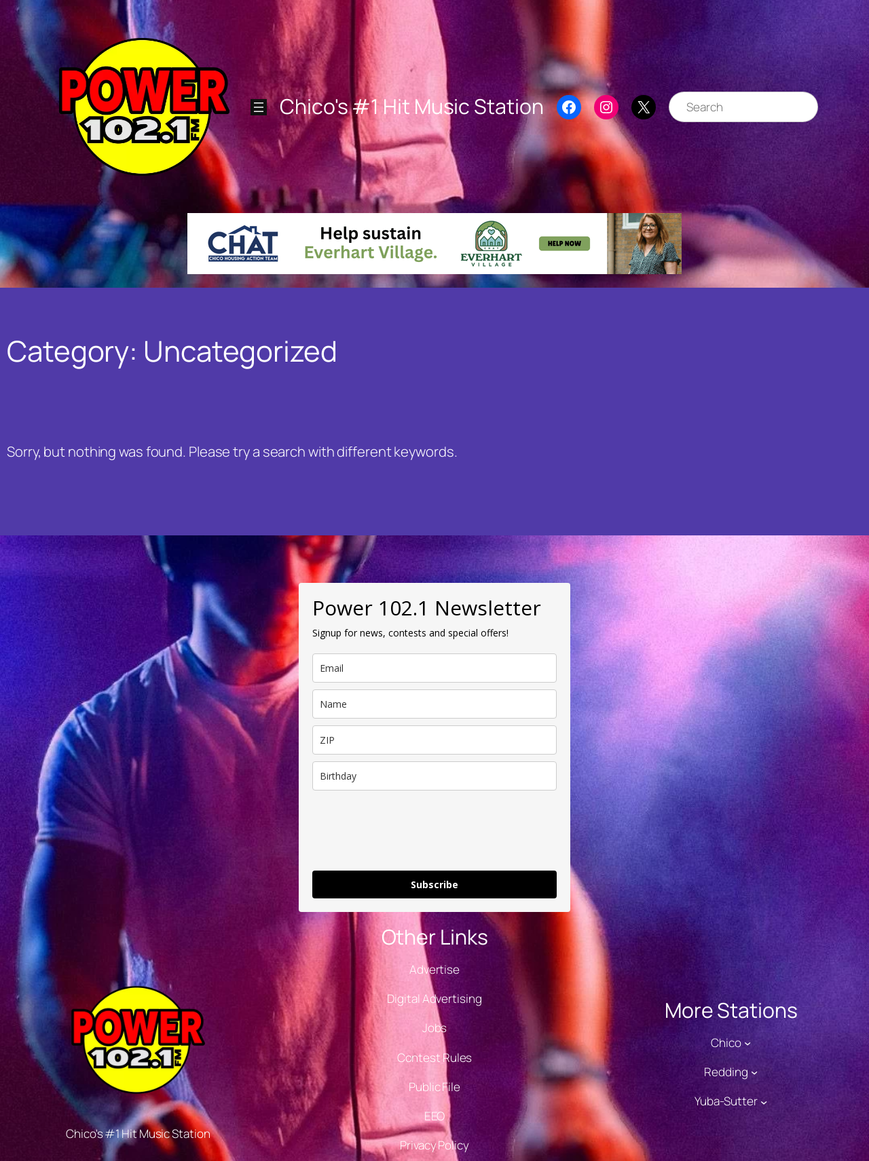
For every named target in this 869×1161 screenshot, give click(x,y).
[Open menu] (259, 107)
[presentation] (415, 830)
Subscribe (434, 884)
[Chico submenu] (747, 1043)
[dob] (434, 776)
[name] (434, 704)
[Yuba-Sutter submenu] (763, 1101)
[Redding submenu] (754, 1072)
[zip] (434, 740)
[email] (434, 668)
